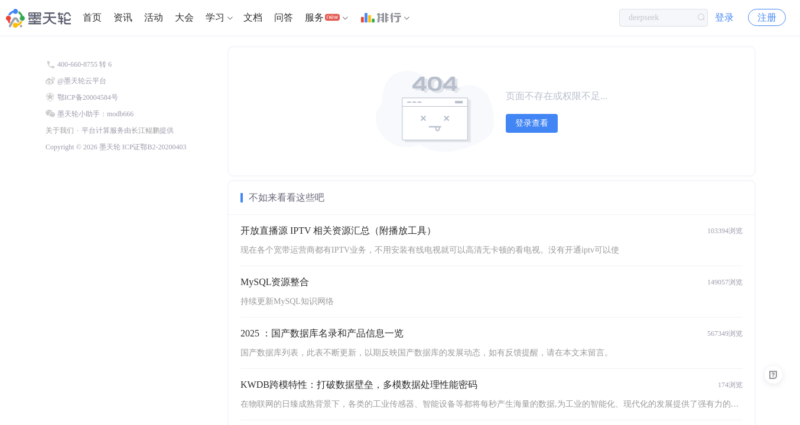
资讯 (122, 17)
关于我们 (59, 130)
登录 (724, 17)
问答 (283, 17)
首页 (92, 17)
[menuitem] (92, 17)
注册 (766, 17)
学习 (215, 17)
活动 (153, 17)
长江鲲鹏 (145, 130)
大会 (184, 17)
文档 (252, 17)
